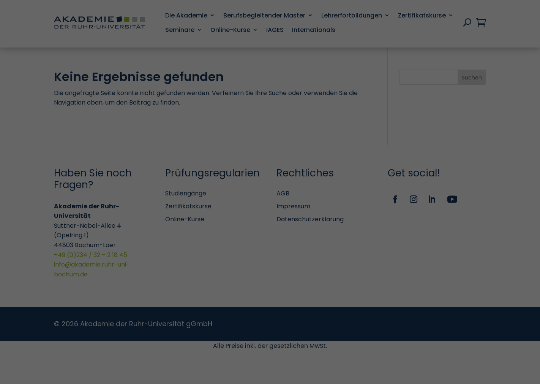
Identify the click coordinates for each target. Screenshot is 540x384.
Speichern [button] (343, 303)
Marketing (299, 155)
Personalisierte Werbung (319, 269)
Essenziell (297, 55)
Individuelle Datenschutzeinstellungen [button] (217, 328)
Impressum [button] (349, 328)
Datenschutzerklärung (214, 110)
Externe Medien (305, 208)
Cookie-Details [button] (273, 328)
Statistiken (300, 101)
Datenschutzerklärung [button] (313, 328)
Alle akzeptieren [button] (197, 303)
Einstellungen (243, 118)
